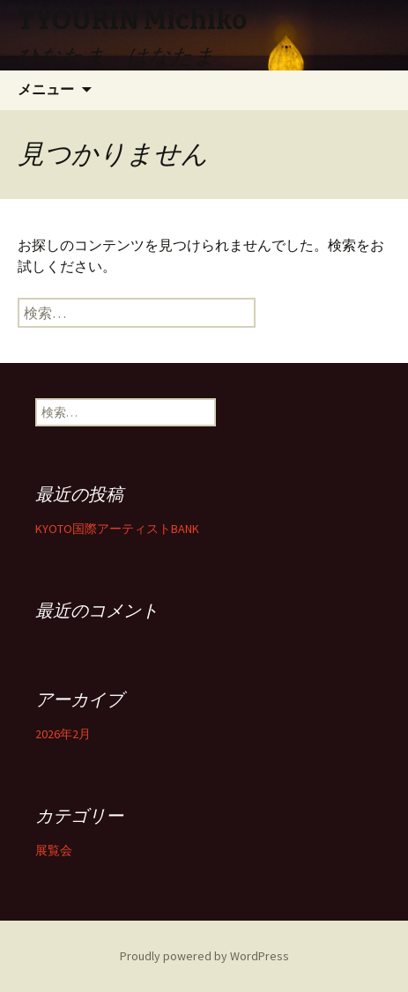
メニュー (46, 89)
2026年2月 (63, 734)
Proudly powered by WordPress (204, 956)
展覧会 (53, 850)
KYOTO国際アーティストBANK (117, 529)
